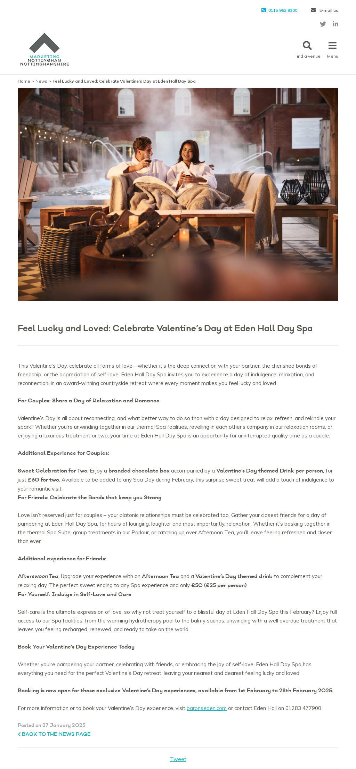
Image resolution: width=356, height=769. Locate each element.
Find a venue (307, 50)
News (41, 81)
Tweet (178, 759)
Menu (332, 50)
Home (24, 81)
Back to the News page (54, 734)
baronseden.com (207, 708)
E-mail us (324, 10)
